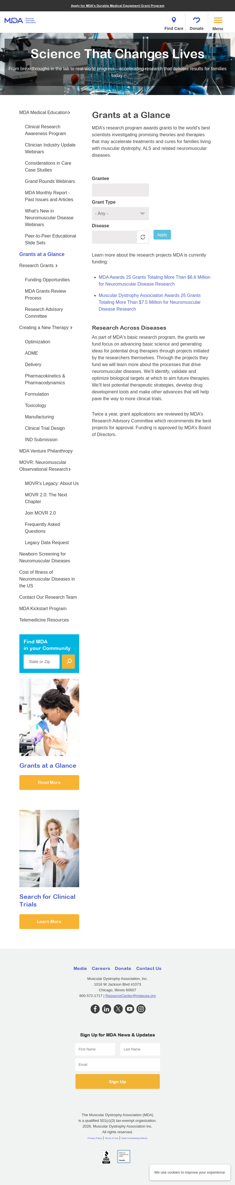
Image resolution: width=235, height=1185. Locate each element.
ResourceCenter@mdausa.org (130, 996)
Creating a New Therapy (46, 327)
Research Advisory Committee (44, 313)
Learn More (49, 921)
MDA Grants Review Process (45, 294)
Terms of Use (111, 1138)
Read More (49, 782)
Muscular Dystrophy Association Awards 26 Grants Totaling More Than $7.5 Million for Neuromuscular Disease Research (150, 302)
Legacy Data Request (47, 542)
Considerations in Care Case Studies (48, 166)
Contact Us (149, 968)
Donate (197, 22)
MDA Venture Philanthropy (46, 451)
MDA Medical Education (45, 112)
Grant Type (104, 202)
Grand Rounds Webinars (50, 181)
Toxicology (35, 405)
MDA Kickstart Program (43, 608)
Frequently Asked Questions (42, 528)
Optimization (37, 341)
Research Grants (38, 265)
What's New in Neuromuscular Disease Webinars (49, 217)
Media (80, 968)
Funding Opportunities (47, 279)
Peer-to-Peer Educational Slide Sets (50, 239)
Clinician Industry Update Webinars (50, 148)
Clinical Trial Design (45, 428)
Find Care (173, 22)
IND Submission (41, 439)
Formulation (37, 394)
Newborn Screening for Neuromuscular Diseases (44, 557)
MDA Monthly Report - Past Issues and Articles (49, 196)
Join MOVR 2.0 (40, 513)
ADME (31, 353)
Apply (162, 234)
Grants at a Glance (42, 254)
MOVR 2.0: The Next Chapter (46, 498)
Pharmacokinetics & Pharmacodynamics (45, 379)
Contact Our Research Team (48, 597)
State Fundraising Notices (134, 1138)
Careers (101, 968)
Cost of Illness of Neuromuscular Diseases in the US (47, 579)
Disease (100, 225)
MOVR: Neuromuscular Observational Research (45, 466)
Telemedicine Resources (44, 620)
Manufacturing (39, 416)
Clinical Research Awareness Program (45, 130)
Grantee (100, 178)
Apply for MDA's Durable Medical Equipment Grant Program (117, 5)
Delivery (33, 364)
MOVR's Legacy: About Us (52, 483)
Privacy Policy (95, 1138)
